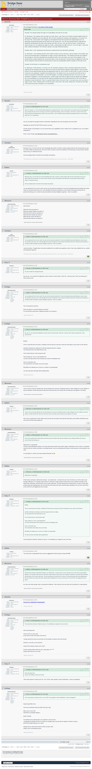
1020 (18, 14)
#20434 (88, 495)
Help (87, 6)
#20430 (88, 383)
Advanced (90, 9)
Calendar (16, 9)
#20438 (88, 615)
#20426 (88, 231)
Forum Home (11, 766)
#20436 (88, 563)
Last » (38, 14)
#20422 (88, 100)
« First (11, 14)
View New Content (83, 11)
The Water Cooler (24, 11)
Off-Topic (16, 11)
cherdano (7, 143)
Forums (4, 9)
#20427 (88, 262)
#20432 (88, 429)
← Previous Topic (70, 744)
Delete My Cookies (19, 766)
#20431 (88, 403)
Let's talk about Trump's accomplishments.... (46, 134)
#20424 (88, 167)
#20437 (88, 597)
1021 (21, 14)
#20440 (88, 688)
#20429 (88, 323)
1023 (28, 14)
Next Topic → (87, 744)
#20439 (88, 664)
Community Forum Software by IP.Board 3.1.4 (80, 766)
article (49, 553)
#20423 (88, 143)
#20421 (88, 21)
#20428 (88, 287)
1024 (32, 14)
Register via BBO (70, 6)
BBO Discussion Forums (7, 11)
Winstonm (7, 201)
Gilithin (6, 167)
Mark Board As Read (28, 766)
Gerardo (7, 101)
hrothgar (7, 287)
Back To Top (4, 766)
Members (9, 9)
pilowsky (7, 22)
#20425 (88, 200)
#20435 (88, 548)
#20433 (88, 466)
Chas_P (7, 262)
